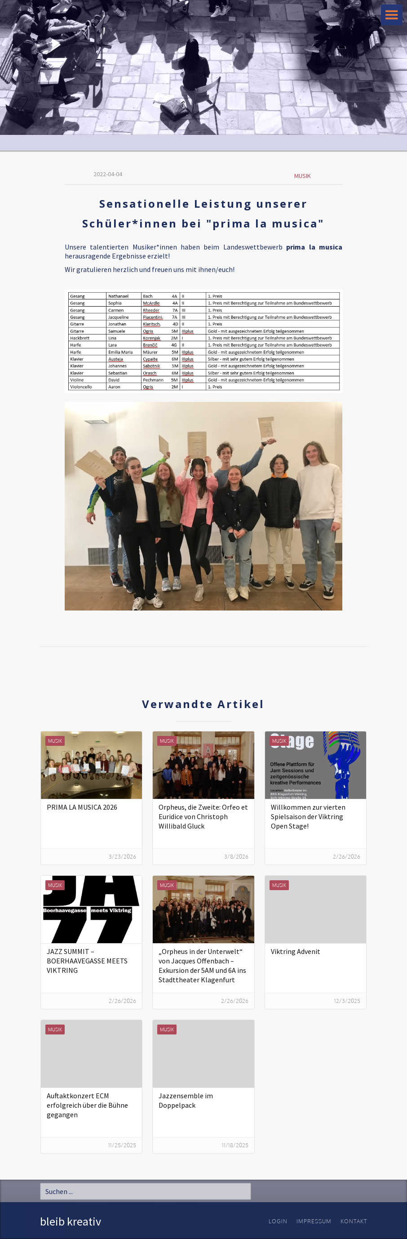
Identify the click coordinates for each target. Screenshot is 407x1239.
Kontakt (354, 1221)
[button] (392, 14)
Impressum (314, 1221)
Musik (302, 176)
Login (278, 1221)
